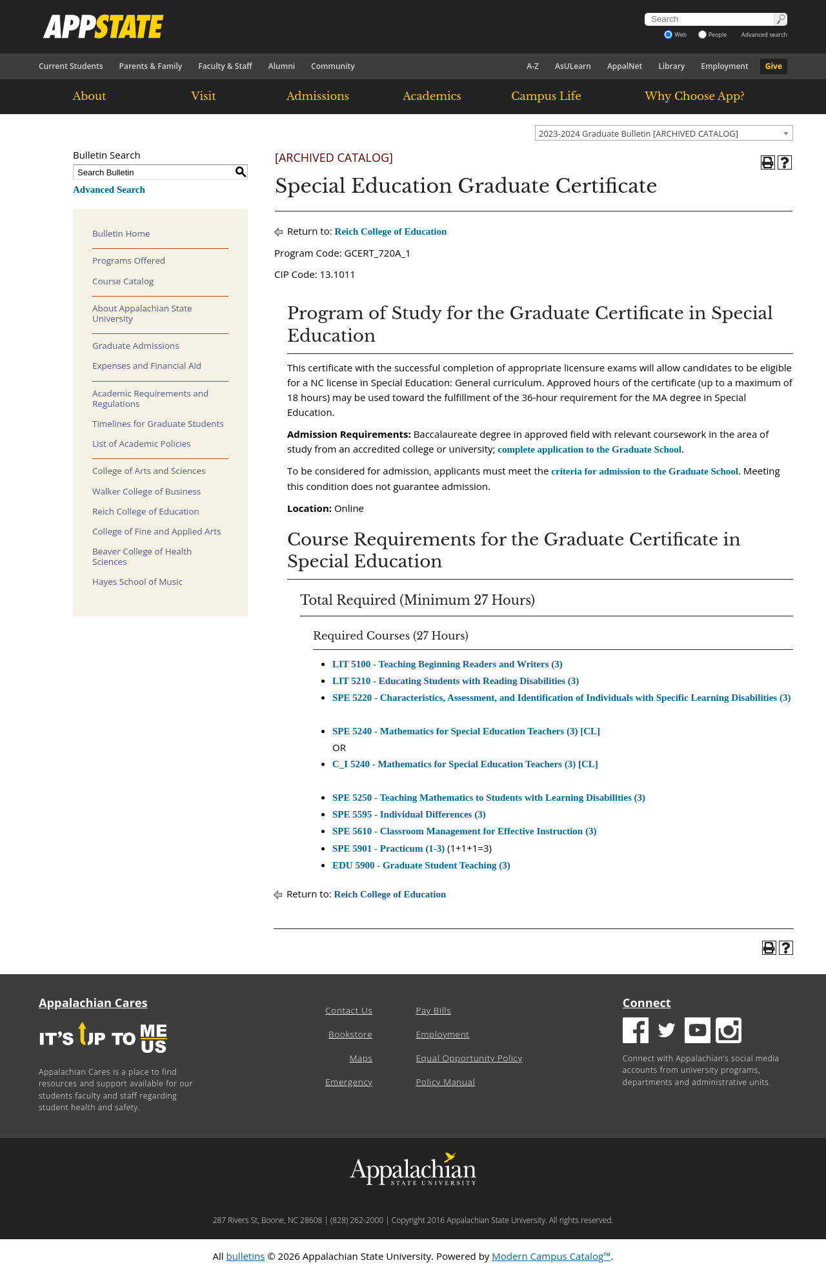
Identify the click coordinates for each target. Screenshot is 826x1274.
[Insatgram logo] (728, 1031)
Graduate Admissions (135, 345)
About (89, 96)
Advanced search (764, 34)
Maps (361, 1058)
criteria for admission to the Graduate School (644, 471)
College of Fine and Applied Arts (156, 531)
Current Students (71, 66)
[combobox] (664, 133)
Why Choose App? (694, 96)
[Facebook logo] (636, 1031)
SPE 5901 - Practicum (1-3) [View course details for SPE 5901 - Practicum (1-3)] (388, 848)
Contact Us (348, 1010)
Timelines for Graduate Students (158, 423)
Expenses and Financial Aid (146, 365)
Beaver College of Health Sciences (142, 556)
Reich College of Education (145, 511)
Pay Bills (433, 1010)
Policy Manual (445, 1082)
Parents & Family (151, 66)
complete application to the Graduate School (589, 449)
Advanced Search (109, 189)
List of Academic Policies (141, 443)
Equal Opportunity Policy (469, 1058)
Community (333, 66)
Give (773, 66)
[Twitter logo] (667, 1031)
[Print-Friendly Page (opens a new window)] (768, 162)
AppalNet (624, 66)
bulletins (245, 1256)
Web (675, 34)
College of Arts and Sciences (149, 470)
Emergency (348, 1082)
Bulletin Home (121, 233)
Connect (647, 1002)
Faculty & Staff (225, 66)
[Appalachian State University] (296, 26)
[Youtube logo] (697, 1031)
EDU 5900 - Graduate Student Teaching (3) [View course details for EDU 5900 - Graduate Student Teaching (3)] (421, 865)
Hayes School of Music (137, 581)
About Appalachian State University (142, 313)
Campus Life (546, 96)
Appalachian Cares (93, 1002)
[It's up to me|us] (103, 1057)
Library (671, 66)
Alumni (281, 66)
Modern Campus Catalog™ (551, 1256)
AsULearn (573, 66)
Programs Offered (128, 260)
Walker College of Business (146, 491)
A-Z (533, 66)
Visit (204, 96)
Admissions (318, 96)
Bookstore (350, 1034)
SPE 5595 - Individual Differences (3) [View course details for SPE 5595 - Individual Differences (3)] (409, 814)
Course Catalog (123, 281)
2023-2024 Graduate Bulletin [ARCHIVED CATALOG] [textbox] (638, 133)
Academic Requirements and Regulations (150, 398)
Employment (724, 66)
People (712, 34)
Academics (432, 96)
